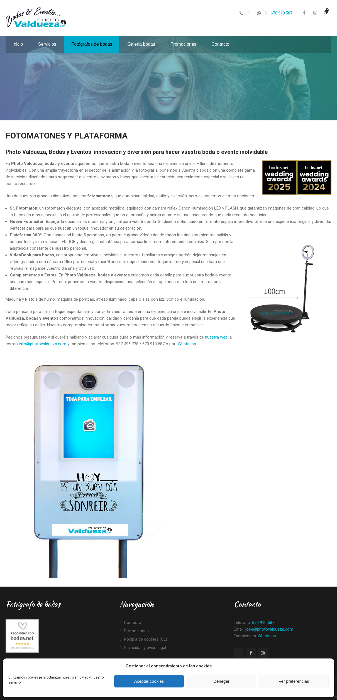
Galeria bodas (141, 44)
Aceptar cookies (149, 681)
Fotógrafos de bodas (91, 44)
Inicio (18, 44)
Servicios (47, 44)
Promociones (183, 44)
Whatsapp (187, 343)
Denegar (221, 681)
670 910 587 (281, 13)
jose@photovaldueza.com (269, 629)
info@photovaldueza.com (42, 343)
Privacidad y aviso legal (145, 647)
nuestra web (216, 337)
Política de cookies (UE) (145, 639)
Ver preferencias (294, 681)
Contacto (220, 44)
